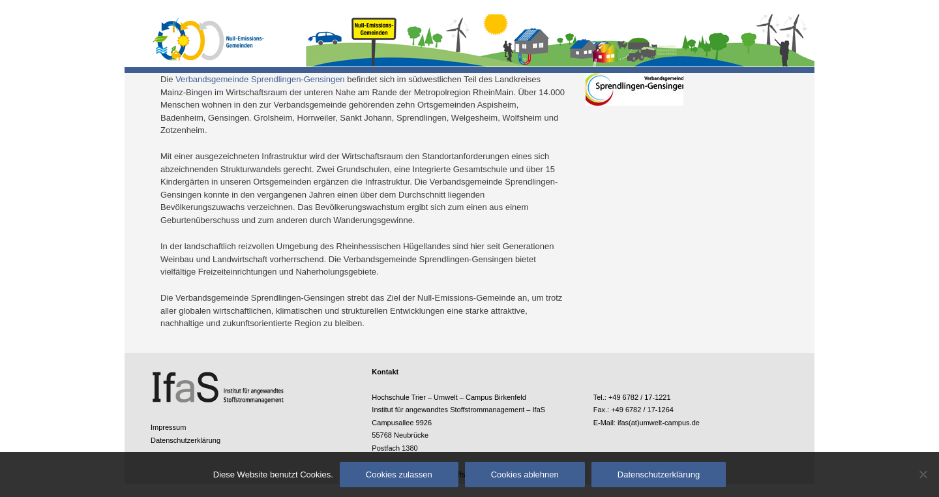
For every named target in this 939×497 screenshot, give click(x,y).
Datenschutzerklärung (185, 440)
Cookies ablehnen (525, 474)
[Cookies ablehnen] (922, 474)
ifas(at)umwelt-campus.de (659, 423)
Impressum (168, 427)
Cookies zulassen (399, 474)
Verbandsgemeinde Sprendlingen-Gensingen (259, 79)
